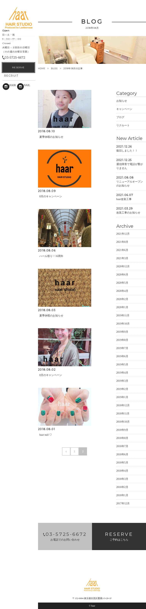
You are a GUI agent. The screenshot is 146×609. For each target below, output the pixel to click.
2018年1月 (122, 495)
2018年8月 (122, 437)
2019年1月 (122, 397)
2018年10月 (123, 421)
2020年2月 (122, 298)
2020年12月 (123, 266)
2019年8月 (122, 339)
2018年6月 (122, 454)
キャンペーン (124, 108)
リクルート (123, 125)
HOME (41, 68)
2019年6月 (122, 356)
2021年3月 (122, 258)
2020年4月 (122, 290)
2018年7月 (122, 446)
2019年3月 (122, 380)
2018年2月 (122, 486)
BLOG (54, 68)
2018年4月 (122, 470)
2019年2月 (122, 388)
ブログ (120, 117)
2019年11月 (122, 315)
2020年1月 (122, 307)
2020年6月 (122, 274)
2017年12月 (123, 503)
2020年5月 (122, 282)
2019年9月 (122, 331)
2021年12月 (123, 233)
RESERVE (18, 599)
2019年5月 (122, 364)
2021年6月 (122, 249)
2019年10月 (123, 323)
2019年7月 (122, 348)
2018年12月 (123, 405)
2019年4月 (122, 372)
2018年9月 (122, 429)
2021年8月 (122, 241)
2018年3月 (122, 478)
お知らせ (121, 100)
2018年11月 (122, 413)
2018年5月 (122, 462)
